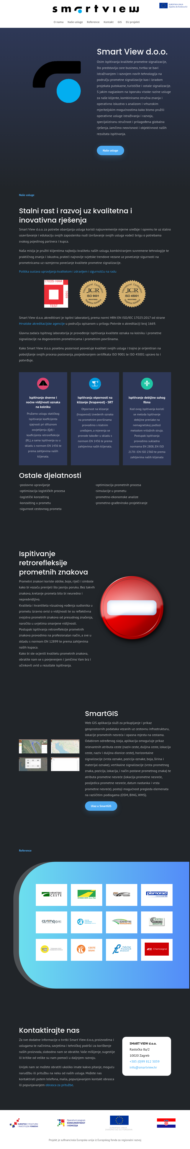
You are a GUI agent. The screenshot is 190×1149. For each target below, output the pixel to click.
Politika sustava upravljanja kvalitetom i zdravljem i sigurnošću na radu (67, 271)
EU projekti (133, 22)
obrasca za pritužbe (59, 1085)
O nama (58, 22)
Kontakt (109, 22)
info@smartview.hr (143, 1067)
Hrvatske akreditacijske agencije (42, 323)
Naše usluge (75, 22)
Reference (93, 22)
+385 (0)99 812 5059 (145, 1061)
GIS (120, 22)
